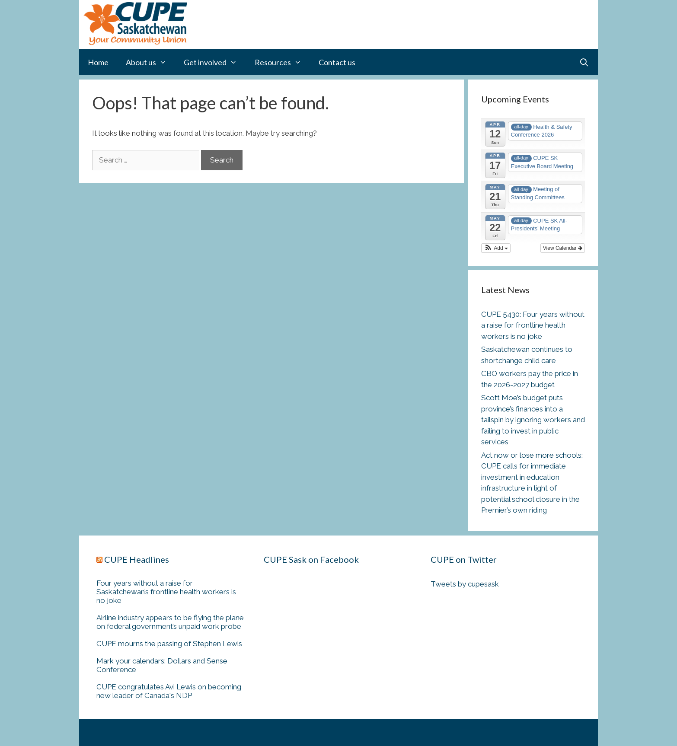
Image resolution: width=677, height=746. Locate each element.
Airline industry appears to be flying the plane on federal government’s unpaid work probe (170, 622)
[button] (496, 248)
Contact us (337, 62)
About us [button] (150, 62)
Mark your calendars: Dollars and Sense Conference (161, 665)
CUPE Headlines (136, 559)
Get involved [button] (215, 62)
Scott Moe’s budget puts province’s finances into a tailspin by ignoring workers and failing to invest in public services (533, 419)
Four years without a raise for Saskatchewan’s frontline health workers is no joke (166, 592)
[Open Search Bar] (584, 62)
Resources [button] (282, 62)
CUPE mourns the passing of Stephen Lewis (169, 643)
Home (98, 62)
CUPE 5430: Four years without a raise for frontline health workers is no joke (532, 325)
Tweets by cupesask (465, 584)
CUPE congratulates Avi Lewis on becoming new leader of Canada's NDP (168, 691)
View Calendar (562, 248)
